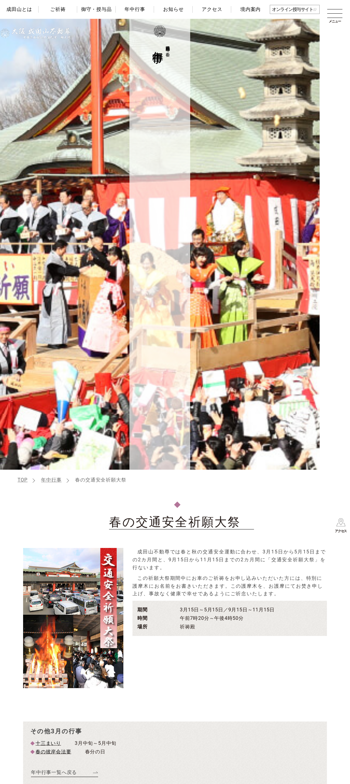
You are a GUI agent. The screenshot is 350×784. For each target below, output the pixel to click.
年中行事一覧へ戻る (54, 772)
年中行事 (135, 9)
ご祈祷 (57, 9)
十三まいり (48, 743)
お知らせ (173, 9)
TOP (23, 480)
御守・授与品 (96, 9)
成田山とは (19, 9)
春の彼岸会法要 (53, 752)
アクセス (212, 9)
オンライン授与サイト (292, 9)
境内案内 (250, 9)
